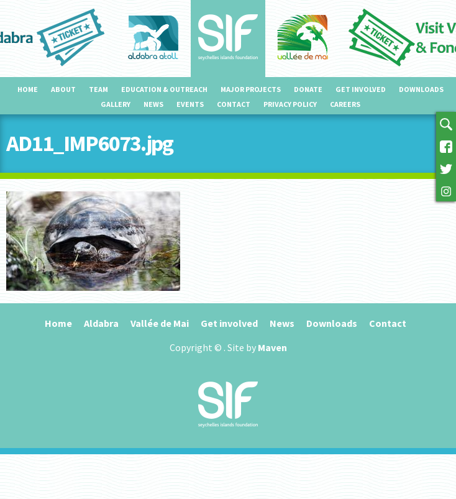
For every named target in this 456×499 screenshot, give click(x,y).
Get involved (360, 89)
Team (98, 89)
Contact (233, 104)
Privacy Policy (290, 104)
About (63, 89)
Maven (272, 347)
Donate (308, 89)
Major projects (251, 89)
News (153, 104)
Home (27, 89)
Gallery (115, 104)
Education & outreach (164, 89)
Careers (345, 104)
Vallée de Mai (159, 323)
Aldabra (101, 323)
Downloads (421, 89)
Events (190, 104)
